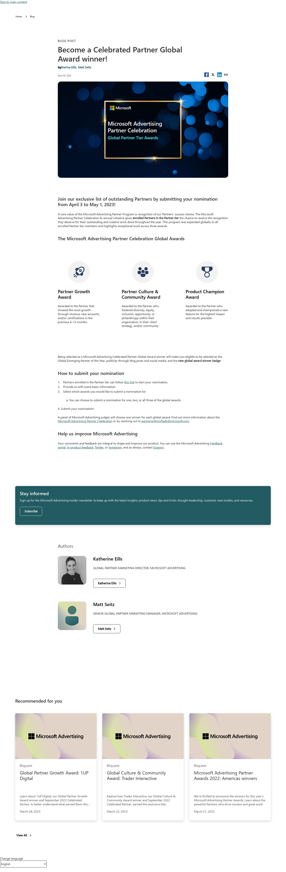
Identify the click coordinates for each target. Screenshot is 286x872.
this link (129, 382)
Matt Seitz (84, 67)
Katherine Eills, (67, 67)
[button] (206, 74)
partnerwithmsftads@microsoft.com (165, 421)
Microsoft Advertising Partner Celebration (85, 421)
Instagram (115, 447)
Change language (11, 858)
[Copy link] (226, 74)
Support (158, 447)
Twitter (99, 447)
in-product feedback (80, 447)
